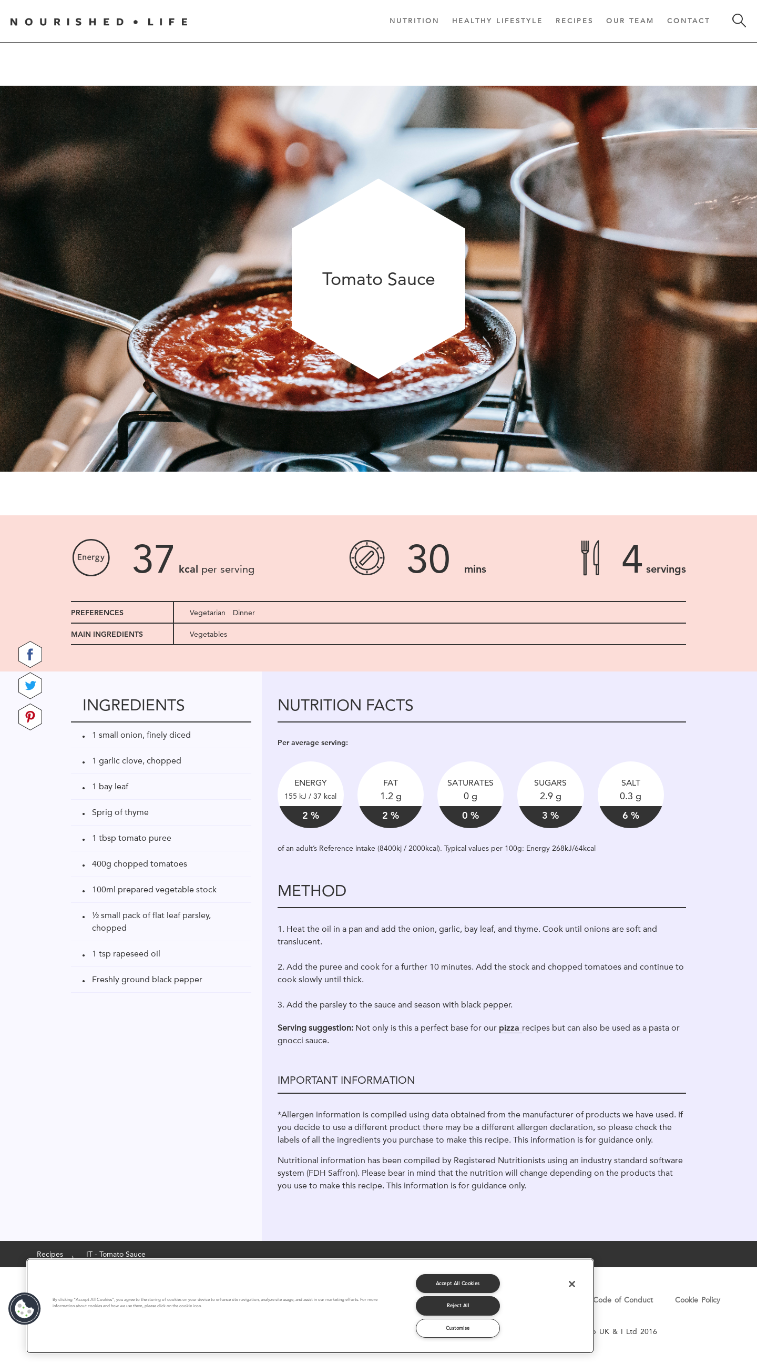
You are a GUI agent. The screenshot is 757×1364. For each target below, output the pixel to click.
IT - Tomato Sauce (116, 1254)
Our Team (630, 20)
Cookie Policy (697, 1300)
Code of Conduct (623, 1300)
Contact (688, 20)
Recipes (575, 20)
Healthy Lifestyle (497, 20)
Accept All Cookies (458, 1283)
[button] (25, 1309)
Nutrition (414, 20)
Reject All (458, 1305)
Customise (458, 1328)
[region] (310, 1305)
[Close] (572, 1284)
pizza (510, 1028)
